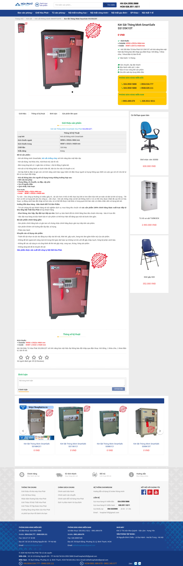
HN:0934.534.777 (32, 563)
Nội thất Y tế (147, 13)
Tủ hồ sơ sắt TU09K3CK (149, 218)
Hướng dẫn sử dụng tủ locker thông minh (108, 491)
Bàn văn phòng (25, 13)
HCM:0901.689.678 (94, 563)
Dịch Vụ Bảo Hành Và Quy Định (70, 502)
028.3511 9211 (148, 101)
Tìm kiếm (109, 5)
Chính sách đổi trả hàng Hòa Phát (71, 498)
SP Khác (135, 13)
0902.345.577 (110, 563)
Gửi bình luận (118, 389)
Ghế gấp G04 (149, 277)
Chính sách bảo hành (66, 491)
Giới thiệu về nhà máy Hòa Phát (33, 491)
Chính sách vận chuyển (67, 495)
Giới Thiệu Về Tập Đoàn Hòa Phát (34, 506)
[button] (33, 55)
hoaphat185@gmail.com (109, 512)
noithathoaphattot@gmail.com (83, 545)
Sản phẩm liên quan (69, 114)
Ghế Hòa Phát (42, 13)
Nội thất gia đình (119, 13)
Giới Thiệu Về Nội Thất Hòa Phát (33, 502)
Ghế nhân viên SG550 (149, 159)
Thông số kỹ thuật (38, 114)
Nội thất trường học (78, 13)
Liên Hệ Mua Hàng (28, 495)
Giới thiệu (22, 114)
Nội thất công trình (99, 13)
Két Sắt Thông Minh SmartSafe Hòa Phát (66, 129)
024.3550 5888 (130, 84)
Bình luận (53, 114)
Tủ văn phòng (59, 13)
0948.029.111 (147, 88)
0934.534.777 (147, 84)
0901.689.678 (129, 101)
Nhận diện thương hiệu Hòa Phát (33, 498)
